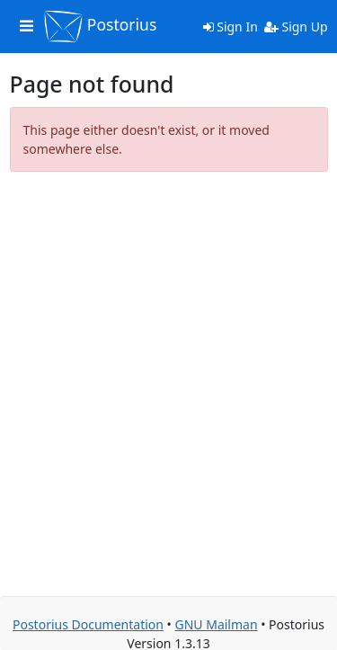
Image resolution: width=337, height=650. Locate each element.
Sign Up (296, 26)
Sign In (230, 26)
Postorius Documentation (88, 624)
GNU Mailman (215, 624)
